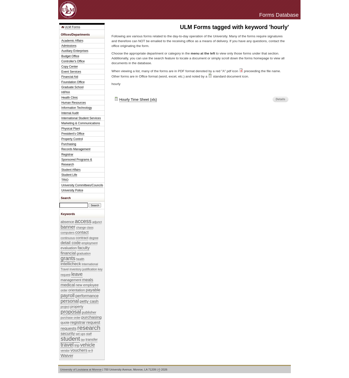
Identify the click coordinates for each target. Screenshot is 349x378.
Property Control (72, 139)
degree (93, 238)
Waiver (67, 355)
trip (76, 345)
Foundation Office (73, 82)
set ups (80, 334)
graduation (84, 253)
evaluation (69, 248)
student (70, 338)
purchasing (91, 317)
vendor (65, 350)
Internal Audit (70, 113)
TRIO (64, 180)
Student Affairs (70, 169)
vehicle (87, 344)
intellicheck (71, 264)
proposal (71, 312)
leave (77, 274)
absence (67, 222)
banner (68, 227)
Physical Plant (70, 128)
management (71, 280)
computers (67, 232)
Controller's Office (73, 61)
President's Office (72, 133)
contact (81, 232)
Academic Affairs (72, 40)
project (65, 307)
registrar (78, 322)
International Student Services (81, 118)
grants (68, 258)
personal (70, 301)
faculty (83, 248)
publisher (89, 312)
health (80, 259)
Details (280, 99)
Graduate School (72, 87)
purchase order (70, 317)
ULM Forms (72, 27)
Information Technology (76, 107)
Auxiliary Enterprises (74, 51)
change (81, 227)
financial (68, 253)
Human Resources (73, 102)
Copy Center (69, 66)
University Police (72, 190)
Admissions (68, 45)
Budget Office (70, 56)
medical (68, 285)
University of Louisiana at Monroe (81, 369)
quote (65, 322)
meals (87, 280)
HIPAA (65, 92)
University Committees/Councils (82, 185)
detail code (71, 242)
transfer (92, 339)
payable (93, 290)
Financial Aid (69, 76)
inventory (76, 269)
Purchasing (68, 144)
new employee (87, 285)
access (83, 221)
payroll (68, 295)
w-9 (90, 350)
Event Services (71, 71)
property (76, 307)
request (93, 322)
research (88, 327)
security (68, 333)
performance (87, 295)
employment (89, 243)
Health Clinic (69, 97)
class (90, 227)
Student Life (69, 175)
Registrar (67, 154)
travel (67, 345)
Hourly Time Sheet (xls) (138, 99)
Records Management (75, 149)
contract (82, 238)
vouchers (79, 350)
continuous (68, 238)
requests (69, 328)
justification (89, 269)
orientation (76, 290)
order (64, 290)
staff (89, 334)
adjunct (97, 222)
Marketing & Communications (80, 123)
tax (83, 339)
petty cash (88, 301)
